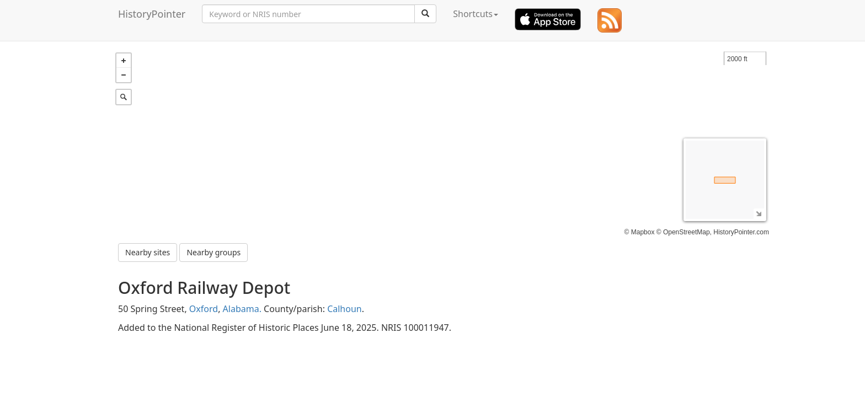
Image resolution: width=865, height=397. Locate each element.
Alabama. (242, 306)
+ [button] (123, 58)
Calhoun (344, 306)
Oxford (203, 306)
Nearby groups (213, 249)
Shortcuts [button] (475, 14)
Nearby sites (147, 249)
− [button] (123, 72)
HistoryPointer (151, 13)
